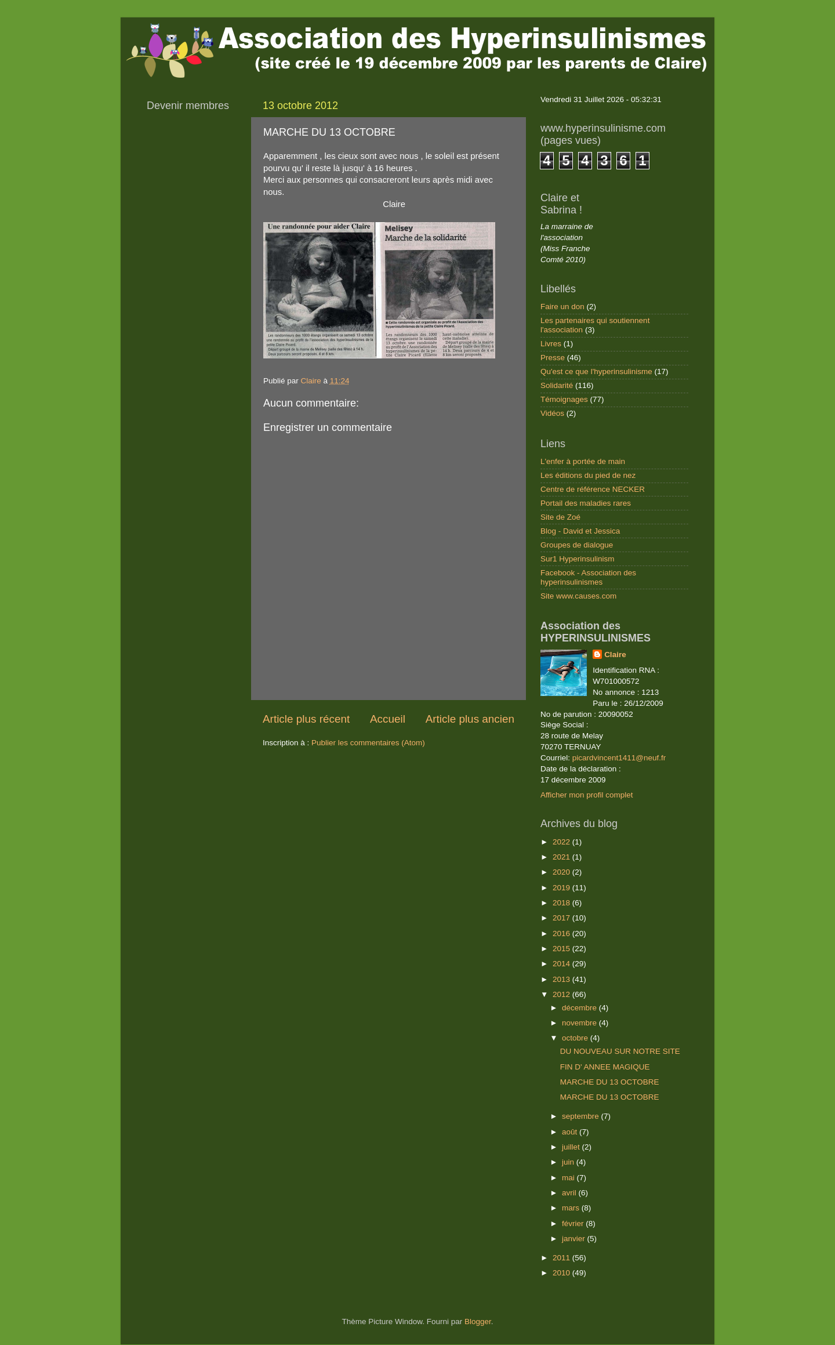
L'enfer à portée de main (582, 461)
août (570, 1132)
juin (569, 1162)
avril (570, 1192)
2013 (562, 979)
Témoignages (564, 399)
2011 (562, 1257)
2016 (562, 933)
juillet (572, 1147)
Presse (552, 357)
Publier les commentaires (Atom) (368, 742)
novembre (580, 1022)
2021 (562, 857)
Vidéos (552, 413)
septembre (581, 1116)
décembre (580, 1007)
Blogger (477, 1321)
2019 (562, 887)
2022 (562, 842)
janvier (574, 1238)
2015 (562, 948)
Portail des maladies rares (585, 503)
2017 (562, 917)
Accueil (387, 719)
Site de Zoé (560, 517)
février (574, 1223)
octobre (576, 1038)
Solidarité (556, 385)
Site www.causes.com (578, 596)
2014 (562, 963)
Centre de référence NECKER (592, 489)
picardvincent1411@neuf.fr (619, 757)
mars (572, 1207)
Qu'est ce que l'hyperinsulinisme (596, 371)
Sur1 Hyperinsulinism (577, 558)
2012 (562, 994)
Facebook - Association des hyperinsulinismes (588, 577)
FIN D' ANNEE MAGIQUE (605, 1067)
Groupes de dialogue (576, 545)
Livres (550, 343)
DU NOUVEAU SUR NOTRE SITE (620, 1051)
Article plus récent (306, 719)
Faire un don (562, 306)
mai (569, 1177)
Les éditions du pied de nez (588, 475)
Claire (615, 654)
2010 (562, 1272)
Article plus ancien (470, 719)
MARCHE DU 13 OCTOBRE (609, 1082)
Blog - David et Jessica (580, 531)
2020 (562, 872)
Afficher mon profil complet (586, 795)
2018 (562, 902)
